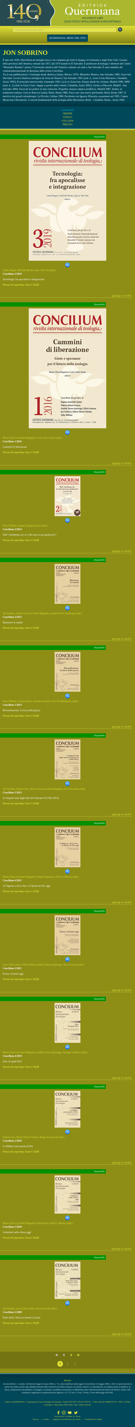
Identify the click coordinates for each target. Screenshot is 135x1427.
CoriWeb (68, 1416)
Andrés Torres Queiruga (62, 613)
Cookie (46, 1419)
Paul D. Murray (64, 876)
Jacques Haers (25, 701)
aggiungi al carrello (121, 295)
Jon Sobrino (9, 613)
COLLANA (67, 120)
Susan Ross (43, 1223)
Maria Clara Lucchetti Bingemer (19, 437)
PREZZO (67, 124)
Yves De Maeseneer (61, 701)
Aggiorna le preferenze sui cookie (67, 1419)
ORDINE (67, 113)
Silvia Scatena (71, 789)
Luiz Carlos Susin (46, 437)
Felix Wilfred (9, 525)
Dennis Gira (22, 789)
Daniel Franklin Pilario (29, 525)
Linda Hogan (9, 270)
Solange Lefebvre (72, 1052)
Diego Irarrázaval (46, 876)
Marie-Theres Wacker (27, 1137)
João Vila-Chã (42, 270)
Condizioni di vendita (93, 1419)
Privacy (36, 1419)
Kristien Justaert (41, 701)
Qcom (78, 1416)
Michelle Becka (25, 270)
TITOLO (67, 117)
